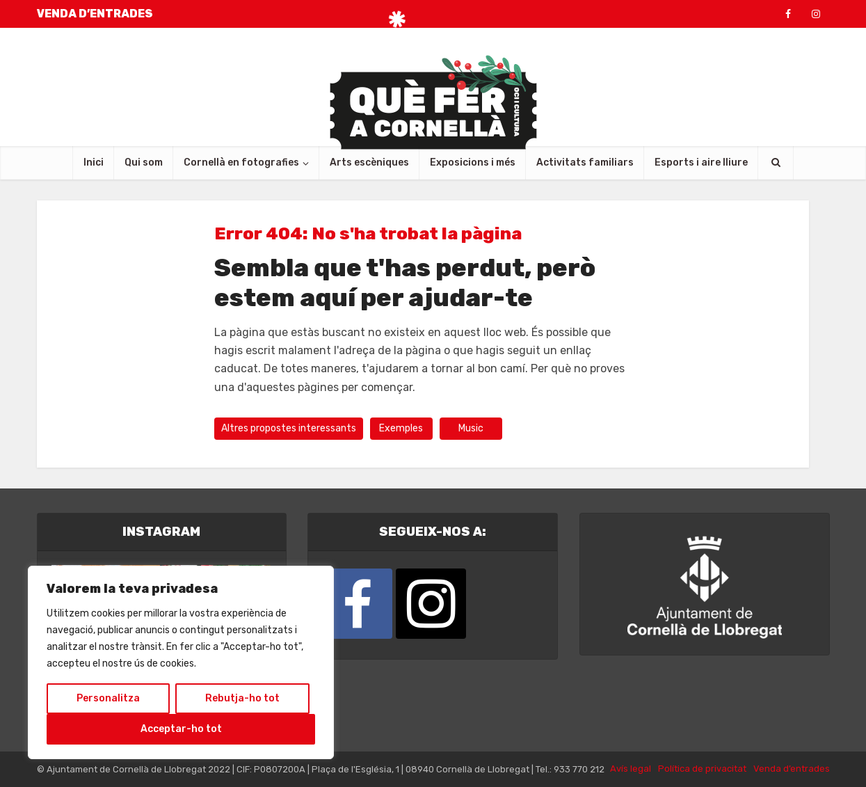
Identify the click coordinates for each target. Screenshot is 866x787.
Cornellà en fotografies (241, 162)
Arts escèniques (369, 162)
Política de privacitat (702, 768)
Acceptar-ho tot (181, 729)
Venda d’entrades (791, 768)
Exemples (401, 428)
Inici (93, 162)
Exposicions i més (472, 162)
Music (470, 428)
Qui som (144, 162)
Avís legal (630, 768)
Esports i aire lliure (701, 162)
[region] (181, 662)
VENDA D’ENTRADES (95, 13)
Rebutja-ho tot (242, 698)
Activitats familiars (585, 162)
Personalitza (108, 698)
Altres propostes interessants (288, 428)
